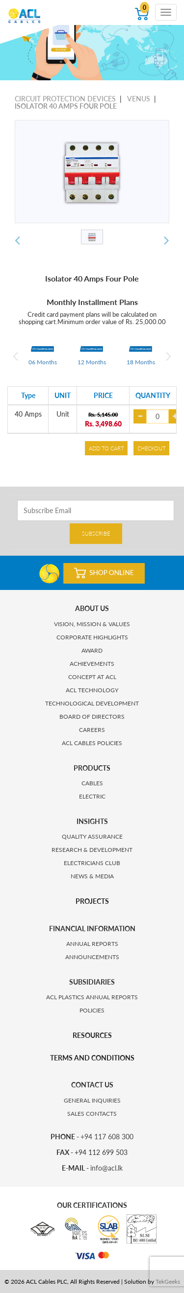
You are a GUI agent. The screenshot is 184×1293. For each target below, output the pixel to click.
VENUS (138, 98)
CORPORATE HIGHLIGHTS (92, 637)
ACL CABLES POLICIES (92, 743)
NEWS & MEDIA (92, 876)
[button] (17, 241)
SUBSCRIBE (96, 533)
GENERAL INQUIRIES (92, 1100)
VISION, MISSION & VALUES (92, 624)
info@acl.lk (106, 1168)
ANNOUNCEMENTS (92, 957)
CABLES (92, 783)
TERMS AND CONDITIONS (92, 1058)
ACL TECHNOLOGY (92, 690)
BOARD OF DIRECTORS (92, 716)
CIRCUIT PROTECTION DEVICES (65, 98)
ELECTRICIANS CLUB (92, 863)
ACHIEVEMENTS (92, 663)
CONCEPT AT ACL (92, 677)
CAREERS (92, 729)
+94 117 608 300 (106, 1136)
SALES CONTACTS (92, 1113)
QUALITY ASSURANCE (92, 836)
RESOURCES (92, 1035)
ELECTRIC (92, 796)
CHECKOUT (151, 448)
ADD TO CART (106, 448)
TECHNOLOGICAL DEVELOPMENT (92, 703)
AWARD (92, 650)
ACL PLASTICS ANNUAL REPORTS (92, 997)
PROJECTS (92, 901)
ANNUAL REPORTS (92, 943)
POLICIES (92, 1010)
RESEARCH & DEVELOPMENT (92, 849)
